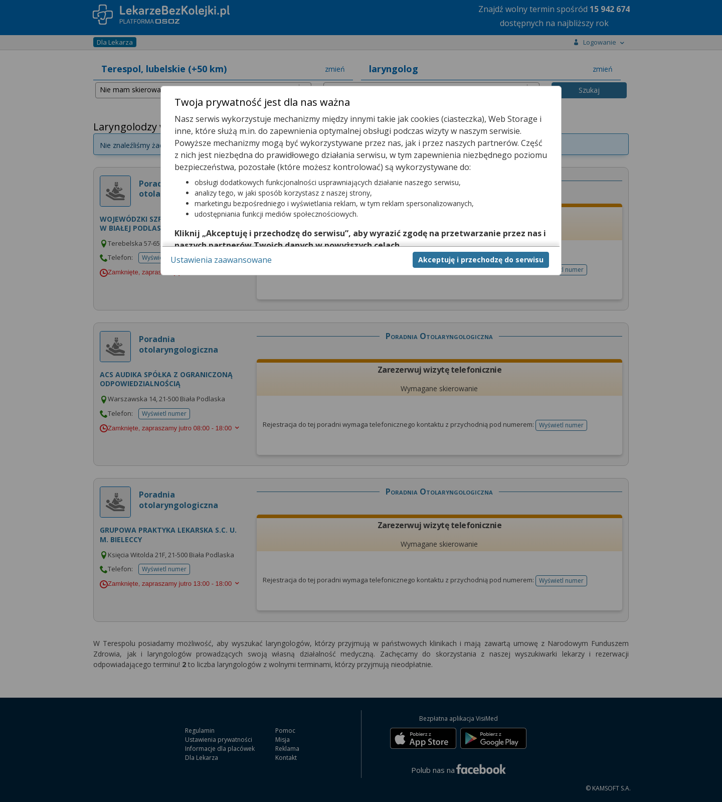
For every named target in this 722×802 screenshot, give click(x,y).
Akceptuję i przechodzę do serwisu (481, 259)
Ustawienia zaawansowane (221, 259)
